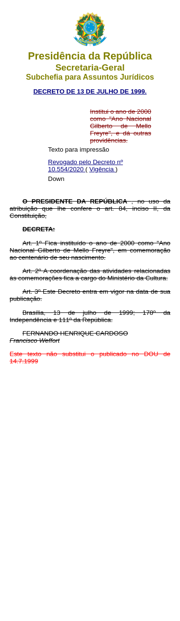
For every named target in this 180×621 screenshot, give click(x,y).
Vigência (102, 169)
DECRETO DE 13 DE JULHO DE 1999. (89, 91)
